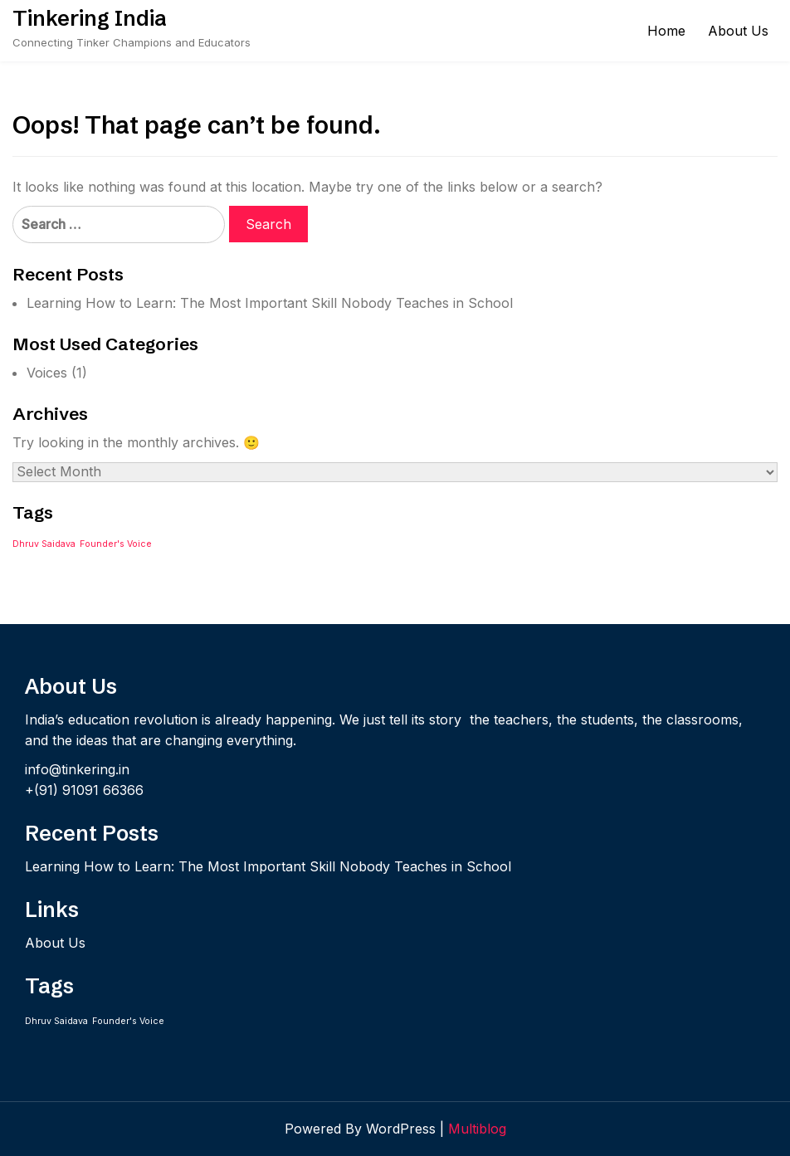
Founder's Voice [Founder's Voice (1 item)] (116, 544)
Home (666, 30)
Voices (47, 372)
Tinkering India (89, 18)
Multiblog (477, 1128)
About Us (738, 30)
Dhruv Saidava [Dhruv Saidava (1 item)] (44, 544)
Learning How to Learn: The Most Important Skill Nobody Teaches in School (270, 303)
